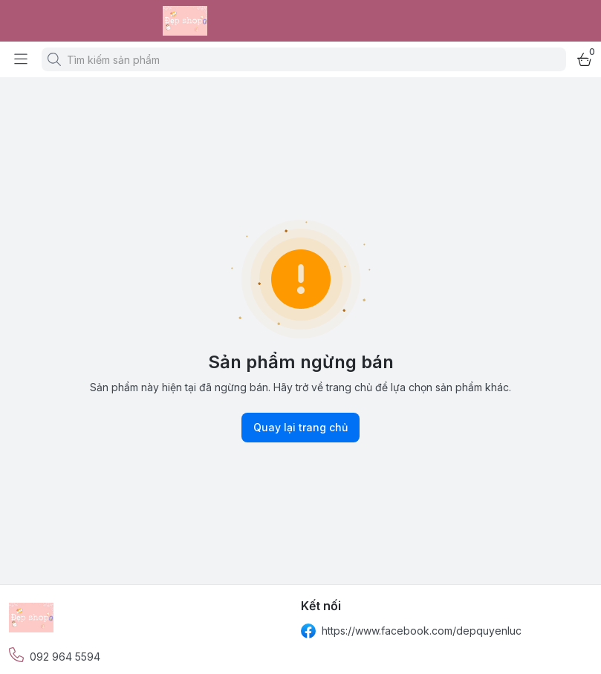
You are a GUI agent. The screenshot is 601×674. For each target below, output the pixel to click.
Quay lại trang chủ (300, 427)
